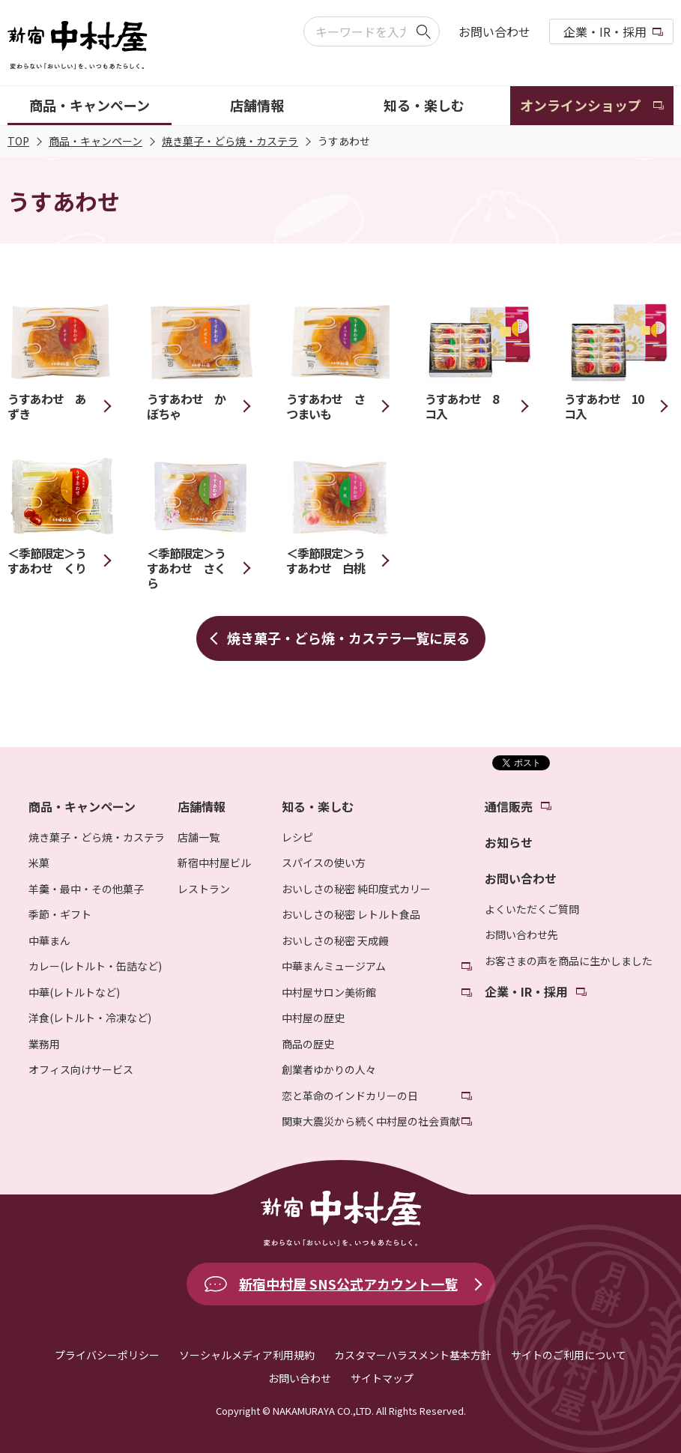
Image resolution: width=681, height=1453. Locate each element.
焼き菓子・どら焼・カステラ (230, 140)
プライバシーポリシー (107, 1354)
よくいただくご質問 (532, 908)
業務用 (44, 1043)
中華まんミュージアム (334, 965)
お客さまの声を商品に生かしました (569, 960)
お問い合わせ (494, 31)
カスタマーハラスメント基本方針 (412, 1354)
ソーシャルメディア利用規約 (247, 1354)
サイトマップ (382, 1378)
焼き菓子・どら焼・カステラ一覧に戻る (348, 637)
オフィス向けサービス (80, 1069)
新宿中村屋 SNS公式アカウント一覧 (348, 1283)
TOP (18, 140)
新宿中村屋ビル (214, 862)
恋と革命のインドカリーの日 (350, 1095)
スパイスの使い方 (324, 862)
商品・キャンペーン (95, 140)
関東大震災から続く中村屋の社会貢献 (371, 1121)
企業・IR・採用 (605, 31)
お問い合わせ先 (521, 934)
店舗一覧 (199, 837)
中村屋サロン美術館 (329, 992)
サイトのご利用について (568, 1354)
